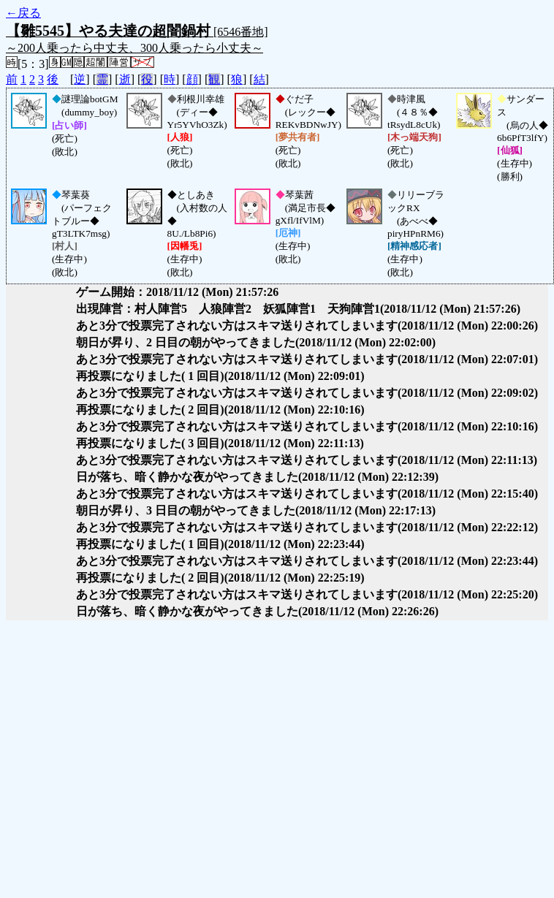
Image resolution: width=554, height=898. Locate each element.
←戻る (23, 13)
